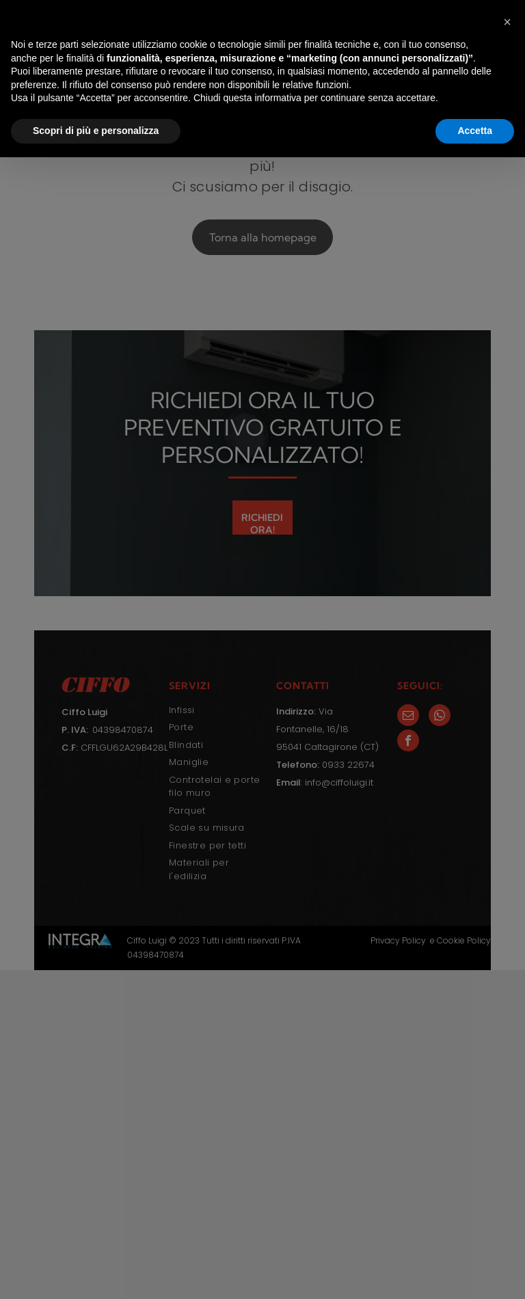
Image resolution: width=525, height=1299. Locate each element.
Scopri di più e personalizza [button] (96, 1272)
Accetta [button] (474, 1272)
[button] (507, 1164)
